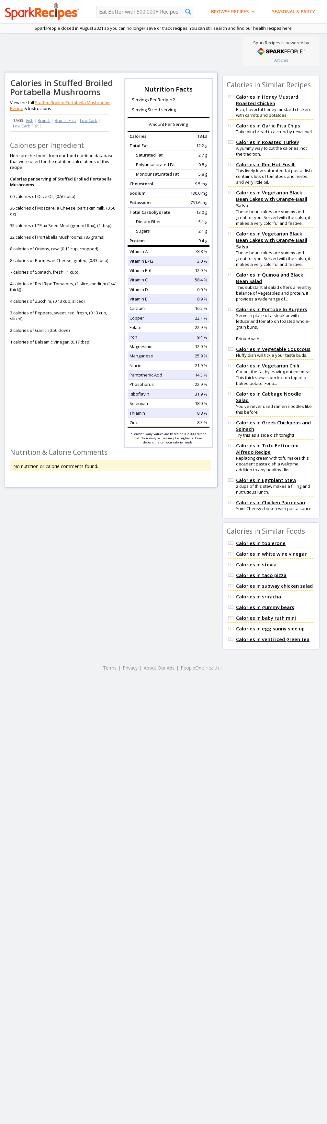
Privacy (130, 668)
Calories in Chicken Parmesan (270, 502)
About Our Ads (159, 668)
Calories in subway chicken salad (274, 586)
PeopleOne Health (200, 668)
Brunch (44, 120)
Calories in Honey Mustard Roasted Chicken (267, 99)
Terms (110, 668)
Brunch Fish (65, 120)
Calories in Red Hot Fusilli (266, 164)
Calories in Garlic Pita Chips (268, 125)
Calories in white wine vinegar (271, 554)
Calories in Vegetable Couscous (273, 349)
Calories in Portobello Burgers (271, 309)
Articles (281, 60)
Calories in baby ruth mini (266, 618)
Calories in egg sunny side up (270, 628)
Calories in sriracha (258, 596)
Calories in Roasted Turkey (267, 142)
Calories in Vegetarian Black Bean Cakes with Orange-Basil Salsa (271, 199)
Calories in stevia (256, 564)
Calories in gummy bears (265, 607)
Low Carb (88, 120)
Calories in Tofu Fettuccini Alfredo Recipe (267, 448)
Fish (29, 120)
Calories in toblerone (261, 543)
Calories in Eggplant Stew (266, 480)
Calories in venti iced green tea (273, 639)
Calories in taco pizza (261, 575)
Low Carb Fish (26, 126)
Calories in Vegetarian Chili (267, 365)
